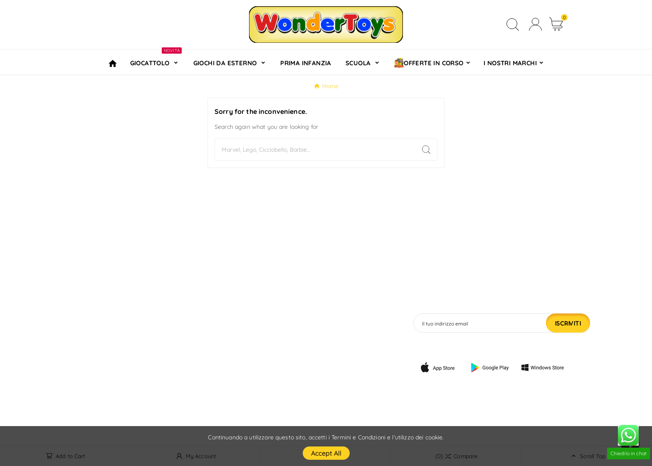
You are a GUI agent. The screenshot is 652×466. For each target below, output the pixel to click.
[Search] (315, 149)
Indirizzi (317, 359)
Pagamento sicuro (226, 373)
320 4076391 (91, 379)
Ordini (314, 333)
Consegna (213, 320)
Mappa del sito (220, 399)
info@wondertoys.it (103, 365)
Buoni (314, 373)
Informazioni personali (341, 320)
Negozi (208, 413)
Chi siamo (212, 359)
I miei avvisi (324, 399)
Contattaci (214, 386)
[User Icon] (535, 24)
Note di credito (329, 346)
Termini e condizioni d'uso (238, 346)
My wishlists (324, 386)
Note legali (214, 333)
